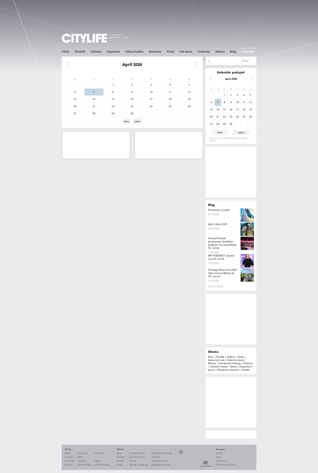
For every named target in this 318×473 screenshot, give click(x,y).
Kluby (241, 356)
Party (170, 51)
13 (74, 99)
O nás (219, 453)
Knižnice (248, 363)
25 (170, 106)
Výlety (233, 366)
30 (132, 113)
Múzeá (212, 363)
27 (74, 113)
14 (93, 99)
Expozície (113, 51)
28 (93, 113)
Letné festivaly (102, 464)
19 (189, 99)
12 (189, 92)
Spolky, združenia (138, 464)
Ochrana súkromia (225, 464)
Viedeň (246, 369)
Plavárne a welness (229, 369)
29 (113, 113)
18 (170, 99)
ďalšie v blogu (216, 286)
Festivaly (204, 51)
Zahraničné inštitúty (229, 363)
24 (151, 106)
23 (132, 106)
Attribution (222, 460)
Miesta (220, 51)
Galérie (231, 356)
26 (189, 106)
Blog (233, 51)
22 (113, 106)
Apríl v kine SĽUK (217, 224)
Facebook (181, 452)
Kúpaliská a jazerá (160, 464)
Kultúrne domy (235, 360)
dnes (126, 121)
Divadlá (80, 51)
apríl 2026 (231, 79)
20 (74, 106)
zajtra (137, 121)
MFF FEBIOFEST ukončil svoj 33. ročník (221, 257)
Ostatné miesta (218, 366)
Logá (218, 456)
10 (151, 92)
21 (93, 106)
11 (170, 92)
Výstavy (95, 51)
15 (113, 99)
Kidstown (248, 51)
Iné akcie (185, 51)
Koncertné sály (216, 360)
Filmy (65, 51)
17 (151, 99)
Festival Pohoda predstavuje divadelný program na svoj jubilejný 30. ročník (222, 243)
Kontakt (220, 449)
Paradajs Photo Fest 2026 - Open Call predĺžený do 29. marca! (223, 273)
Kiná (210, 356)
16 (132, 99)
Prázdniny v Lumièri (219, 210)
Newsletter (205, 466)
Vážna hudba (134, 51)
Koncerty (155, 51)
